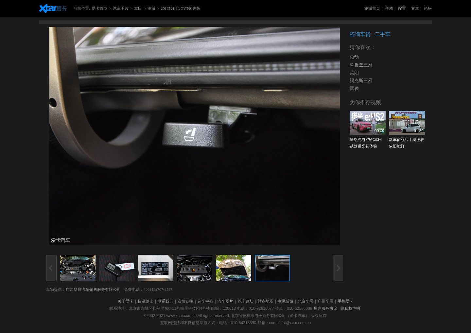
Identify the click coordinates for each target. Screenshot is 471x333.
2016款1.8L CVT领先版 (180, 8)
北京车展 (305, 301)
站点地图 (265, 301)
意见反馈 (285, 301)
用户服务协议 (325, 308)
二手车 (383, 34)
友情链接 (185, 301)
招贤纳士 (145, 301)
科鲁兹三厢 (361, 64)
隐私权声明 (350, 308)
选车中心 (205, 301)
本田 (138, 8)
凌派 (151, 8)
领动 (354, 57)
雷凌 (354, 88)
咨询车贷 (360, 34)
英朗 (354, 72)
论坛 (428, 8)
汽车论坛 (245, 301)
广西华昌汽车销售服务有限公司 (93, 289)
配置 (402, 8)
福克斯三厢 (361, 80)
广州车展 (325, 301)
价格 (389, 8)
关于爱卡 (125, 301)
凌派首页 (372, 8)
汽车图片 (121, 8)
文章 (415, 8)
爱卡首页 (99, 8)
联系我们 (165, 301)
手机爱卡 (345, 301)
